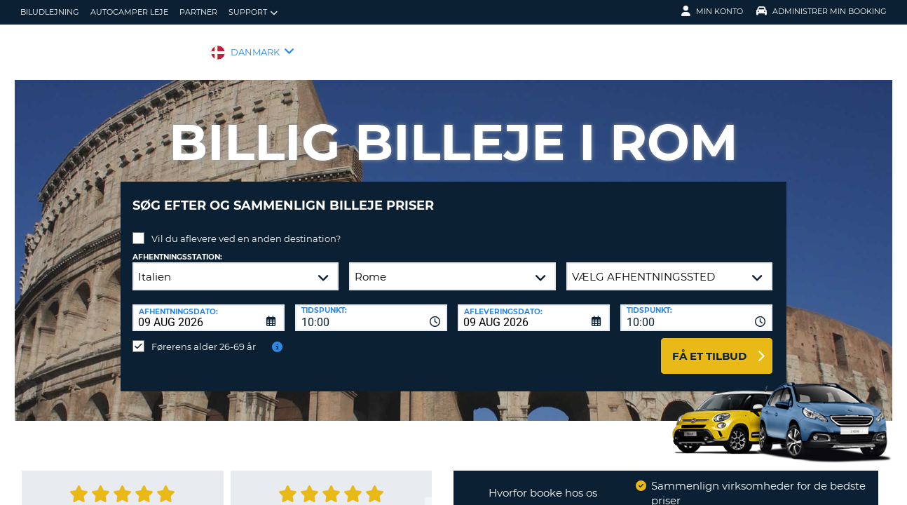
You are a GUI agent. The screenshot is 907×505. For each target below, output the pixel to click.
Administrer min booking (821, 11)
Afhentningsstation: (177, 246)
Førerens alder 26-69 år (203, 336)
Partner (198, 12)
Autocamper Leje (129, 12)
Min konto (712, 11)
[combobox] (371, 307)
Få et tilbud (709, 345)
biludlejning (49, 12)
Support (253, 12)
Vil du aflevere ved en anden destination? (246, 228)
